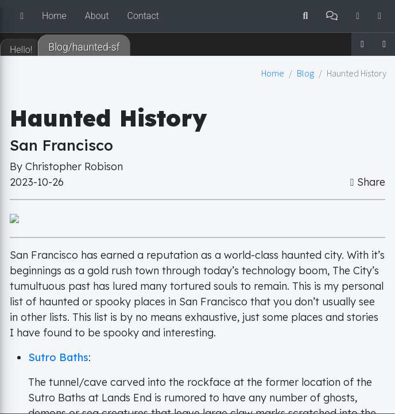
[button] (22, 16)
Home (54, 15)
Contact (143, 15)
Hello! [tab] (21, 49)
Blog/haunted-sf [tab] (84, 47)
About (97, 15)
